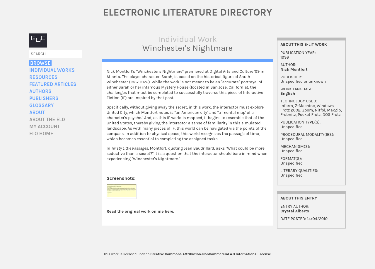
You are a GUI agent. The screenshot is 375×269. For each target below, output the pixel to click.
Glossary (41, 105)
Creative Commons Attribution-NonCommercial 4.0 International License (210, 254)
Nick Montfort (293, 69)
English (287, 93)
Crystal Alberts (294, 211)
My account (44, 126)
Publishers (43, 98)
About (37, 112)
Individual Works (52, 70)
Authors (40, 91)
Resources (43, 77)
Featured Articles (52, 84)
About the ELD (47, 119)
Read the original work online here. (140, 211)
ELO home (41, 133)
